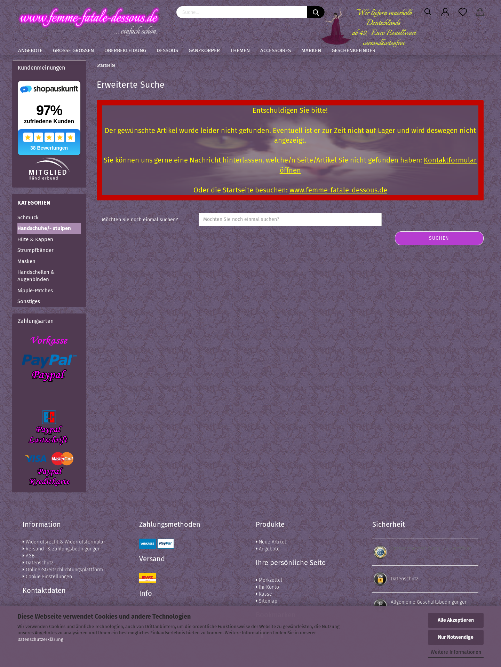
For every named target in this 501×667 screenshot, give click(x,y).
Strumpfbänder (35, 250)
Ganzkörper (204, 50)
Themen (240, 50)
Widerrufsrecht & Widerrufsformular (64, 542)
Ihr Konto (267, 587)
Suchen (439, 238)
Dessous (167, 50)
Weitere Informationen (456, 652)
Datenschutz (38, 563)
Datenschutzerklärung (40, 639)
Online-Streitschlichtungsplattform (63, 570)
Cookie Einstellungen (47, 577)
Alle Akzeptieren (456, 620)
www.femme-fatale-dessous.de (338, 190)
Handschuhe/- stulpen (44, 228)
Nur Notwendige (456, 637)
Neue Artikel (271, 542)
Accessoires (275, 50)
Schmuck (28, 217)
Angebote (30, 50)
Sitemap (266, 601)
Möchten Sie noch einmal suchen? (140, 220)
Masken (26, 261)
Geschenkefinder (353, 50)
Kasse (264, 594)
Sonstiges (28, 301)
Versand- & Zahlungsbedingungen (62, 549)
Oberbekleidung (125, 50)
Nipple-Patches (35, 290)
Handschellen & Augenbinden (36, 276)
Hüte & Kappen (35, 239)
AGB (28, 556)
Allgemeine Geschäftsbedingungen (429, 602)
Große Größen (73, 50)
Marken (311, 50)
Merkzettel (269, 580)
